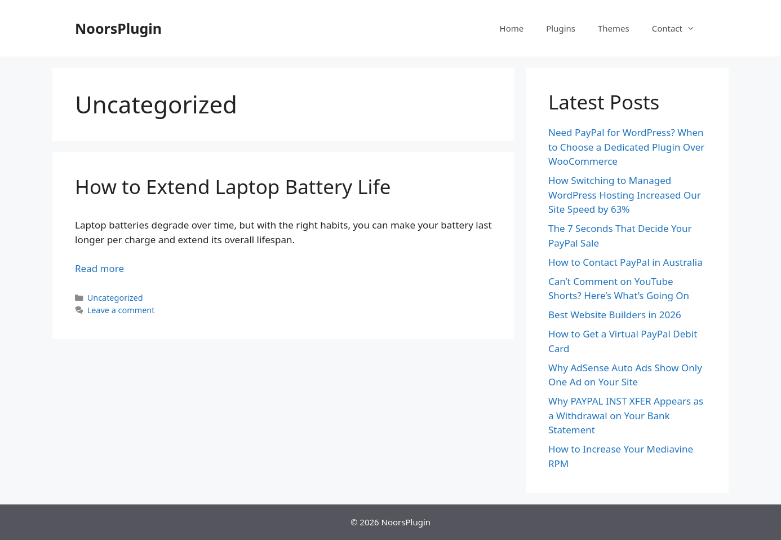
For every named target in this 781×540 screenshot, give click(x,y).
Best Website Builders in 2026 (614, 314)
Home (512, 28)
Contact (679, 28)
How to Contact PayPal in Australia (625, 262)
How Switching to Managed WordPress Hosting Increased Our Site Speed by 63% (624, 195)
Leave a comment (121, 310)
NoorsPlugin (118, 28)
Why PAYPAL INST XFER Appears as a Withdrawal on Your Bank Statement (625, 415)
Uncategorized (115, 297)
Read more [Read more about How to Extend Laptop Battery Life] (99, 268)
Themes (613, 28)
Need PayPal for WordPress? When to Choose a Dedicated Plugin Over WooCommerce (626, 147)
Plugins (560, 28)
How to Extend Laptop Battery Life (232, 186)
